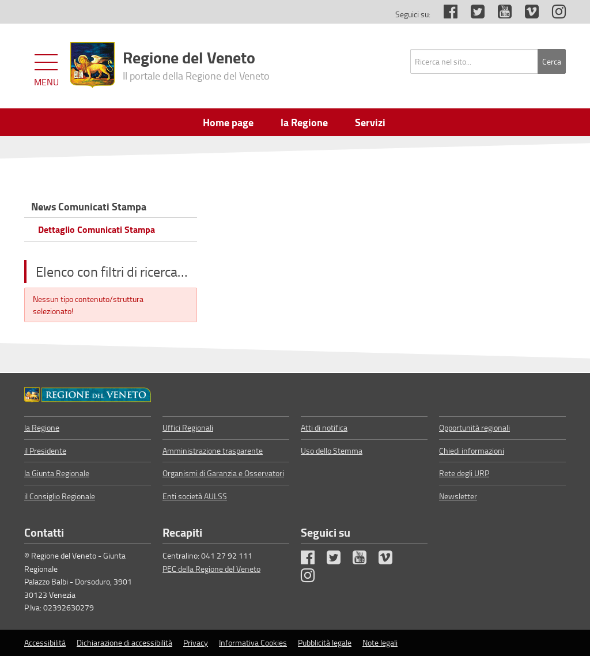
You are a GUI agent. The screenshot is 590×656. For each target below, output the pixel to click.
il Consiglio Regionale (59, 496)
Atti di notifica (324, 427)
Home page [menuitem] (228, 122)
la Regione (41, 427)
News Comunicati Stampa (88, 206)
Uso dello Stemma (331, 450)
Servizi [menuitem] (370, 122)
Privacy (195, 642)
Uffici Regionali (187, 427)
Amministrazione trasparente (212, 450)
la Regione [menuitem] (304, 122)
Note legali (380, 642)
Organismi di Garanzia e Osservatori (223, 473)
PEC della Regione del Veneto (211, 568)
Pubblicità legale (324, 642)
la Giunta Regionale (56, 473)
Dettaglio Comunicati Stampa (96, 229)
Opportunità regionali (474, 427)
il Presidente (45, 450)
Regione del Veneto (196, 64)
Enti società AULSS (194, 496)
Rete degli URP (464, 473)
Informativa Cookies (253, 642)
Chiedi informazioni (471, 450)
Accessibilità (45, 642)
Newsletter (458, 496)
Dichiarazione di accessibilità (124, 642)
